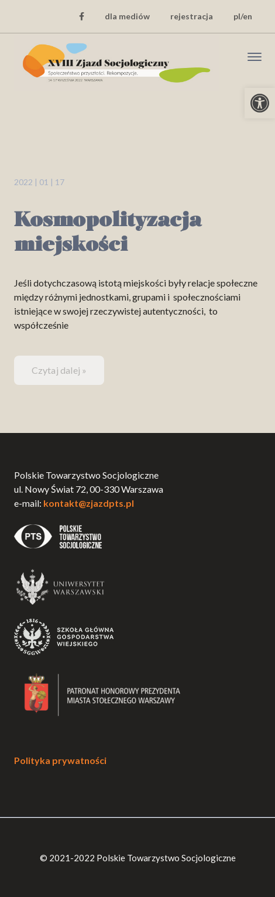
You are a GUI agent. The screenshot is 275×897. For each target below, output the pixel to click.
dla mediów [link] (127, 16)
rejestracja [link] (191, 16)
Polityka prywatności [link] (60, 760)
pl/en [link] (242, 16)
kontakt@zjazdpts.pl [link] (88, 503)
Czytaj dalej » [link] (59, 370)
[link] (260, 103)
